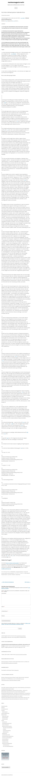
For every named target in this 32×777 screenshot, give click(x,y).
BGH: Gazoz (28, 582)
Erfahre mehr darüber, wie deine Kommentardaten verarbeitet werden (15, 624)
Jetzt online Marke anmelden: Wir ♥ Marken (9, 663)
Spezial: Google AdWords (7, 737)
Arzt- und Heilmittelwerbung (8, 746)
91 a (16, 356)
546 (7, 438)
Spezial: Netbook (5, 739)
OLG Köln (9, 574)
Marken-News (4, 714)
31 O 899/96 (13, 53)
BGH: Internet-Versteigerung (7, 582)
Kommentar (3, 593)
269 (12, 423)
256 (5, 102)
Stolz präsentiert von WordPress (7, 774)
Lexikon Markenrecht (5, 713)
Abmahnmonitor (4, 706)
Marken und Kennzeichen (9, 573)
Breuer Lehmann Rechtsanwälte (12, 563)
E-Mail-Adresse (4, 611)
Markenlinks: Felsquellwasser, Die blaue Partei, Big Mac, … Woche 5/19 (14, 690)
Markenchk (16, 670)
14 (13, 21)
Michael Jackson (4, 574)
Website (3, 615)
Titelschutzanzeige (8, 677)
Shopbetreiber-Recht (6, 734)
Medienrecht (4, 733)
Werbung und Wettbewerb (7, 743)
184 (25, 180)
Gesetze (3, 710)
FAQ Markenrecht (4, 709)
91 (8, 423)
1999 (25, 573)
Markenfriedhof (5, 717)
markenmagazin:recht (16, 2)
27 (6, 21)
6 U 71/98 (22, 18)
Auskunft (28, 573)
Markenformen (6, 731)
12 (25, 529)
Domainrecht (4, 721)
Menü (16, 7)
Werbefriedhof (5, 719)
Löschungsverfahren (7, 730)
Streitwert (13, 574)
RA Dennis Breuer (20, 571)
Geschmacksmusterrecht (6, 723)
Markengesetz (5, 711)
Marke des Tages (5, 716)
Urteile (2, 720)
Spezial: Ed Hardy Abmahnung (7, 736)
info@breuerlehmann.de (6, 568)
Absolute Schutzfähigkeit (7, 727)
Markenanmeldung (5, 661)
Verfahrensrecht (5, 741)
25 (21, 448)
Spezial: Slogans (5, 740)
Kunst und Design (5, 724)
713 (5, 433)
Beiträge (3, 707)
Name (3, 606)
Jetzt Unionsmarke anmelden (21, 654)
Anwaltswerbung (6, 744)
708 (27, 432)
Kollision (4, 729)
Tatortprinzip (17, 574)
